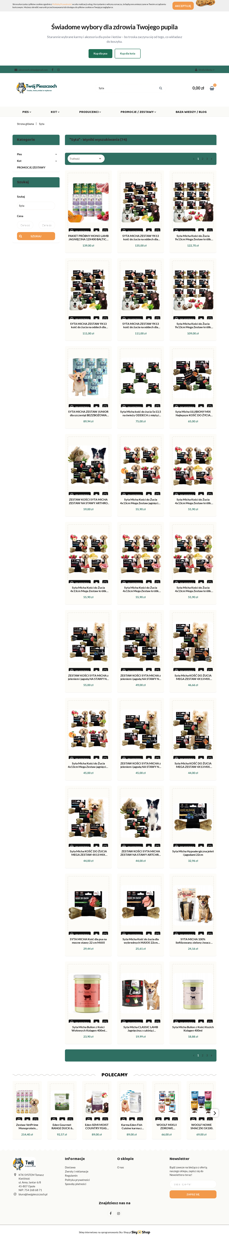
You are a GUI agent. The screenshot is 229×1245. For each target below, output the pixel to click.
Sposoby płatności (75, 1184)
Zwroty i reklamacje (76, 1171)
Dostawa (70, 1167)
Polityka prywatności (77, 1179)
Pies (26, 112)
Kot (55, 112)
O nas (120, 1167)
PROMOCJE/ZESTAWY (31, 167)
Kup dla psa (100, 53)
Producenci (90, 112)
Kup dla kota (127, 53)
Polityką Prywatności (62, 4)
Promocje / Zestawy (138, 112)
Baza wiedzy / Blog (191, 112)
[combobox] (86, 159)
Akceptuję (186, 6)
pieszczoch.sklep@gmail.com (31, 69)
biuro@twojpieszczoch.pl (33, 1194)
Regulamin (71, 1175)
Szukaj (36, 236)
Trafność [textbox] (75, 158)
